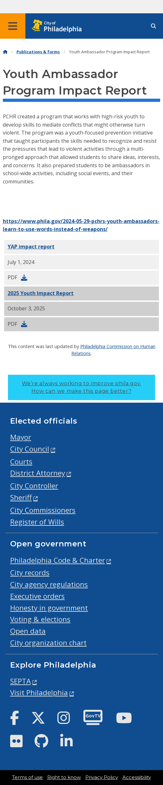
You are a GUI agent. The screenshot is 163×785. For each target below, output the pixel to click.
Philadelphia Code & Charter (57, 560)
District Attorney (37, 473)
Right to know (64, 777)
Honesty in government (49, 608)
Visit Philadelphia (39, 692)
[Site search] (153, 26)
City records (29, 572)
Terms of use (27, 777)
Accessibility (136, 777)
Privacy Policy (101, 777)
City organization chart (48, 643)
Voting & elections (40, 619)
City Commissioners (42, 510)
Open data (28, 631)
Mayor (20, 437)
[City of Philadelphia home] (59, 26)
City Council (29, 449)
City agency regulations (49, 584)
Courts (21, 461)
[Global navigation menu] (12, 26)
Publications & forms (38, 52)
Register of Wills (37, 522)
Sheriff (21, 497)
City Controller (34, 486)
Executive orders (37, 596)
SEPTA (20, 681)
